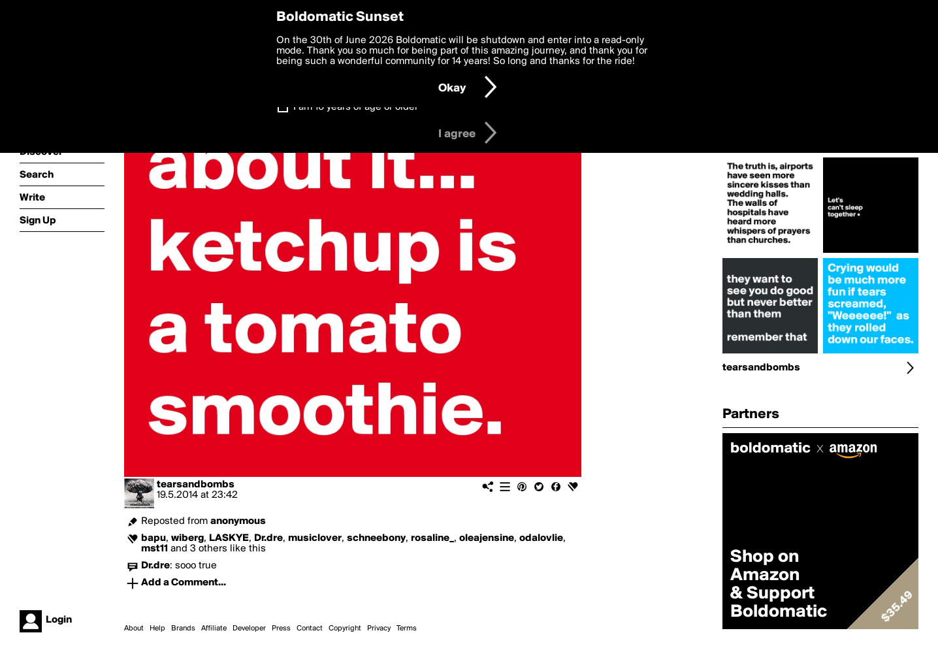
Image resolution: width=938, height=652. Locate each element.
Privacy (379, 628)
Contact (310, 628)
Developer (249, 628)
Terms (406, 628)
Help (157, 628)
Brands (183, 628)
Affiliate (214, 628)
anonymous (238, 521)
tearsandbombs (195, 485)
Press (281, 628)
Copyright (345, 628)
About (134, 628)
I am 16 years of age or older (355, 107)
